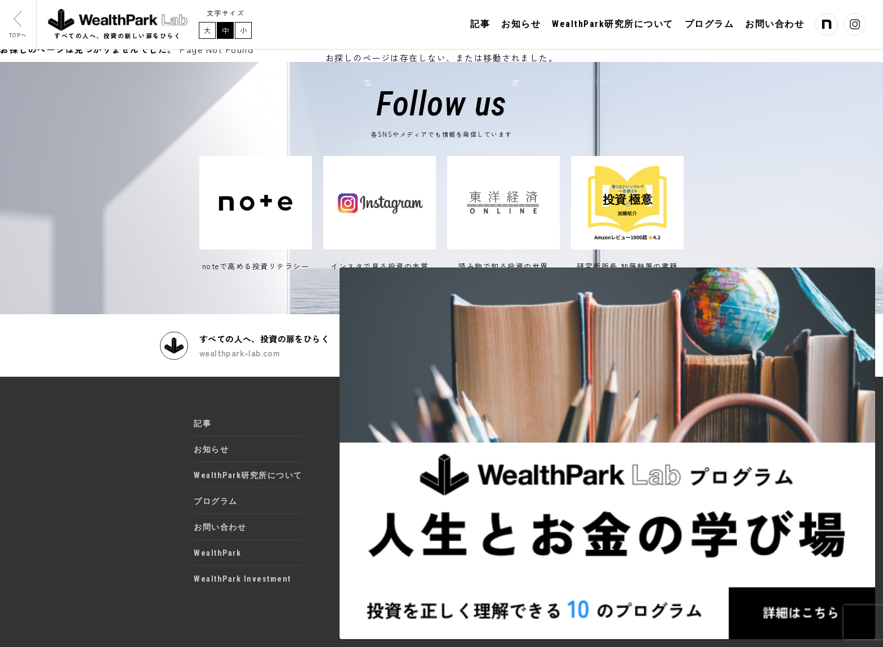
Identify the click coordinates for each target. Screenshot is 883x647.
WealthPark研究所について (613, 27)
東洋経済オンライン (392, 465)
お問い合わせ (774, 27)
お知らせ (521, 27)
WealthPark (217, 545)
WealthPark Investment (242, 570)
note (363, 415)
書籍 (362, 491)
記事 (480, 27)
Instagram (374, 440)
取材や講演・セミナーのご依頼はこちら (637, 337)
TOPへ (22, 27)
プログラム (709, 27)
